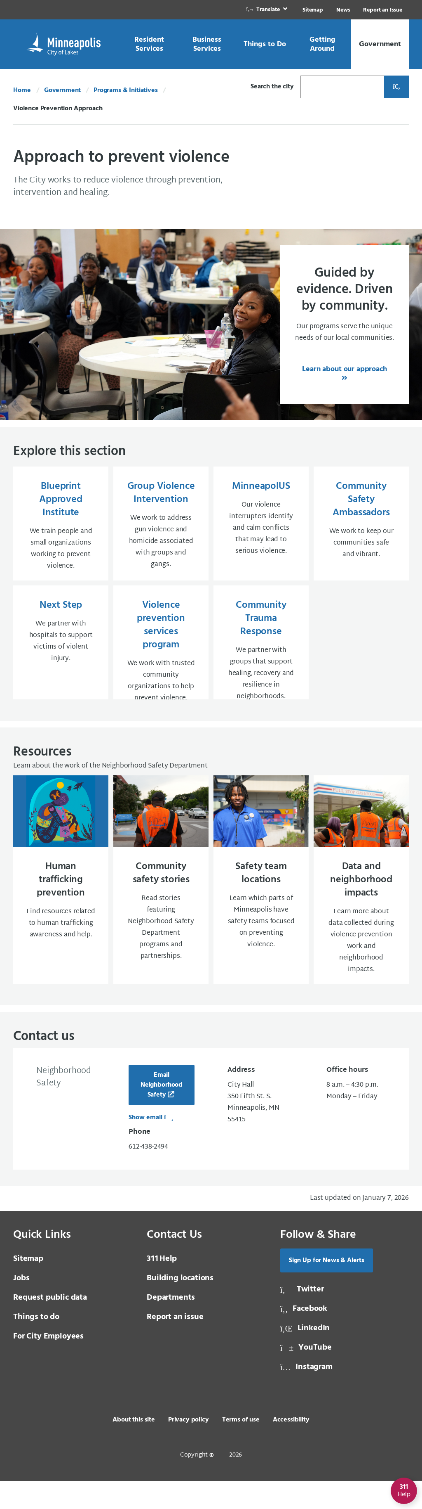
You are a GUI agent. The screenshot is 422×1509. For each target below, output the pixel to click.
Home (21, 90)
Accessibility (291, 1448)
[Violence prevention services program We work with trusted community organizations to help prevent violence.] (161, 656)
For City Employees (48, 1364)
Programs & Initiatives (125, 90)
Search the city (272, 86)
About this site (134, 1448)
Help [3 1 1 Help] (162, 1286)
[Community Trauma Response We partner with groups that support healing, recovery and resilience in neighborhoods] (261, 656)
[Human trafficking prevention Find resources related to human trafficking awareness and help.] (60, 905)
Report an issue (175, 1345)
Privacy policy (188, 1448)
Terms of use (241, 1448)
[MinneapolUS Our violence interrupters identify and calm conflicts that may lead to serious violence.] (261, 526)
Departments (171, 1325)
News (343, 10)
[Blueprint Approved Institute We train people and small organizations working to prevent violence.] (60, 526)
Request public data (50, 1325)
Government (62, 90)
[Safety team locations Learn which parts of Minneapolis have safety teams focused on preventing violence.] (261, 905)
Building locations (180, 1306)
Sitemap (312, 10)
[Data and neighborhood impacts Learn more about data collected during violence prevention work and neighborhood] (361, 905)
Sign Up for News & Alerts (326, 1288)
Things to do (36, 1345)
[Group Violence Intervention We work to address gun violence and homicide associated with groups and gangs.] (161, 526)
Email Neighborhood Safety (162, 1113)
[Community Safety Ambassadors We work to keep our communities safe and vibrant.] (361, 526)
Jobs (21, 1306)
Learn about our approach (344, 369)
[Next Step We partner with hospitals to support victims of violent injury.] (60, 656)
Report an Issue (382, 10)
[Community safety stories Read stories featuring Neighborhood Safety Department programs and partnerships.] (161, 905)
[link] (267, 9)
